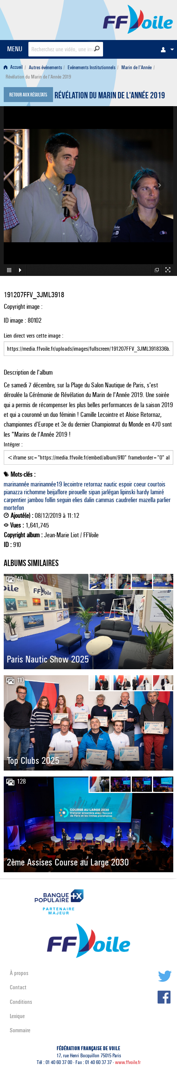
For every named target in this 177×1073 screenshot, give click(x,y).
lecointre (73, 484)
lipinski (127, 492)
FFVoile (138, 19)
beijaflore (57, 492)
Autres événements (45, 67)
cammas (105, 500)
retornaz (93, 484)
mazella (147, 500)
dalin (89, 500)
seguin (64, 500)
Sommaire (20, 1030)
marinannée (16, 484)
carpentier (15, 500)
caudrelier (126, 500)
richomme (35, 492)
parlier (164, 500)
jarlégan (110, 492)
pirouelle (78, 492)
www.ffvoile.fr (128, 1062)
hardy (143, 492)
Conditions (21, 1001)
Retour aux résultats (28, 95)
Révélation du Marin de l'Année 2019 (110, 96)
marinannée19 (46, 484)
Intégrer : (88, 453)
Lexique (17, 1016)
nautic (110, 484)
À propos (19, 973)
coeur (140, 484)
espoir (125, 484)
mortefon (14, 507)
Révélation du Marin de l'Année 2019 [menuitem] (38, 77)
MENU (14, 48)
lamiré (157, 492)
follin (50, 500)
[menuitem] (165, 49)
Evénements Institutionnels (91, 67)
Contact (18, 987)
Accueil (13, 67)
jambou (35, 500)
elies (77, 500)
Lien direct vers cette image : (88, 344)
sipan (94, 492)
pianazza (13, 492)
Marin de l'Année (136, 67)
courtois (156, 484)
